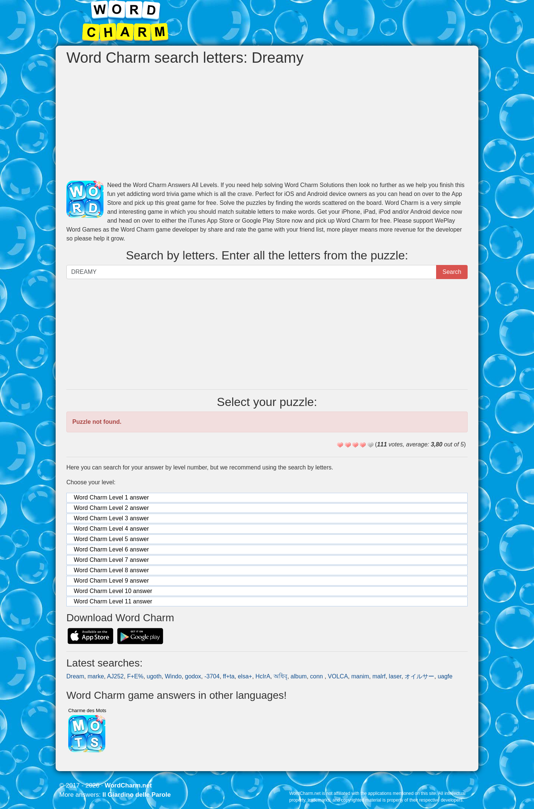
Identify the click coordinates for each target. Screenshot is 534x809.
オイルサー (419, 676)
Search (451, 272)
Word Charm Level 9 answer (111, 580)
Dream (75, 676)
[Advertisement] (267, 123)
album (299, 676)
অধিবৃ (280, 676)
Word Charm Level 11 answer (113, 601)
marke (96, 676)
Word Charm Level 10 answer (113, 591)
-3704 (212, 676)
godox (193, 676)
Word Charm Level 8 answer (111, 570)
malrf (379, 676)
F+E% (135, 676)
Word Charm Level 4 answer (111, 528)
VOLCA (338, 676)
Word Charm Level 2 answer (111, 508)
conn (317, 676)
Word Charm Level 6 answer (111, 549)
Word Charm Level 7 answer (111, 560)
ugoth (154, 676)
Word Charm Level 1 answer (111, 497)
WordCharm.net (128, 785)
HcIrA (263, 676)
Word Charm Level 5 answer (111, 539)
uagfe (445, 676)
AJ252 (115, 676)
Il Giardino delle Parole (136, 794)
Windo (173, 676)
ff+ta (228, 676)
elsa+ (245, 676)
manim (360, 676)
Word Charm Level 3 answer (111, 518)
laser (395, 676)
